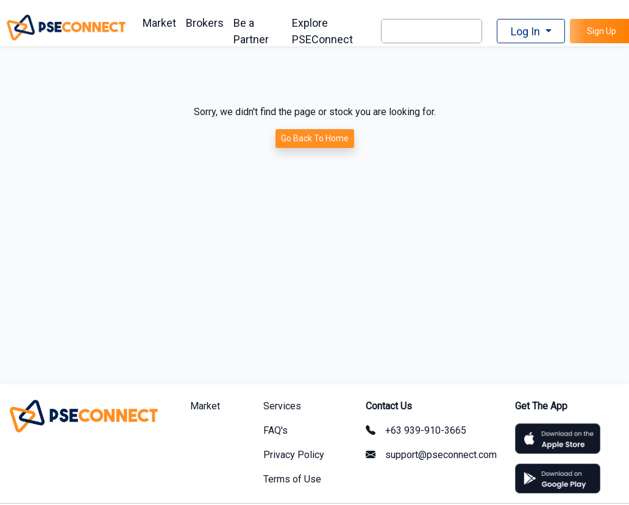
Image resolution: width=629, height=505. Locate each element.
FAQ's (275, 430)
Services (282, 406)
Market (159, 22)
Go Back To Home (315, 138)
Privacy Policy (293, 455)
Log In (526, 31)
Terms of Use (292, 479)
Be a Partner (251, 31)
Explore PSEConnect (322, 31)
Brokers (205, 22)
